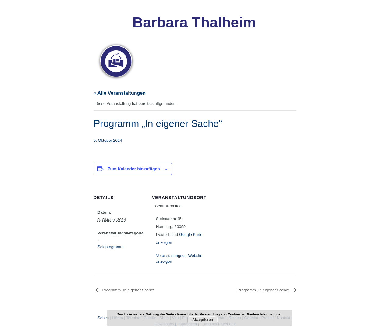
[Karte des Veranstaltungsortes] (243, 227)
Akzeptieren (202, 320)
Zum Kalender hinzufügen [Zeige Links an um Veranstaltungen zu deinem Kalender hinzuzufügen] (134, 168)
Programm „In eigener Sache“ (127, 290)
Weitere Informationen (264, 314)
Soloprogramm (110, 246)
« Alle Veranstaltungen (120, 93)
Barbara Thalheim (194, 22)
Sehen (103, 317)
